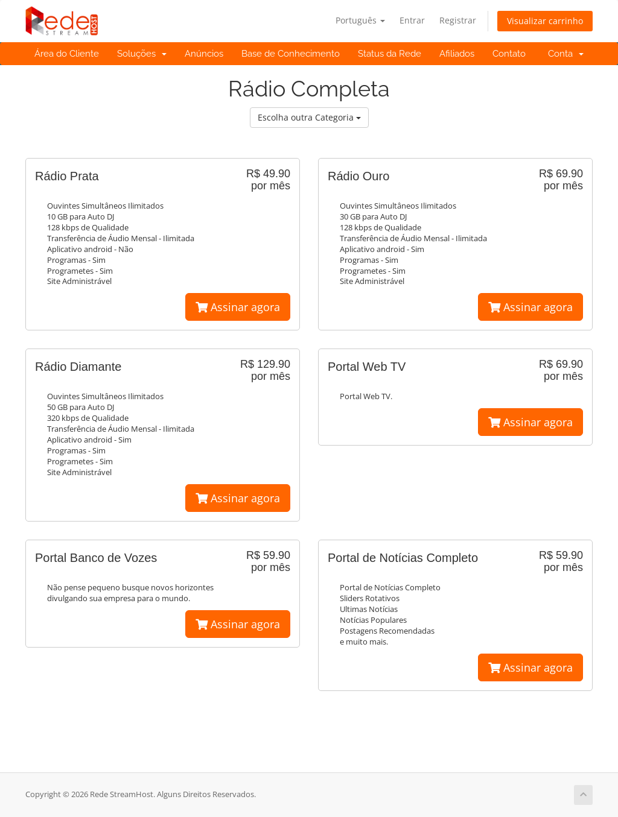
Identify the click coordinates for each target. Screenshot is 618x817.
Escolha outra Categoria (309, 117)
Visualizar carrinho (545, 21)
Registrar (457, 20)
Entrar (412, 20)
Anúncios (204, 53)
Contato (509, 53)
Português (360, 20)
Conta (566, 53)
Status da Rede (389, 53)
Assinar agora (238, 307)
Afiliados (456, 53)
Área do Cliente (66, 53)
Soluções (142, 53)
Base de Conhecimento (290, 53)
